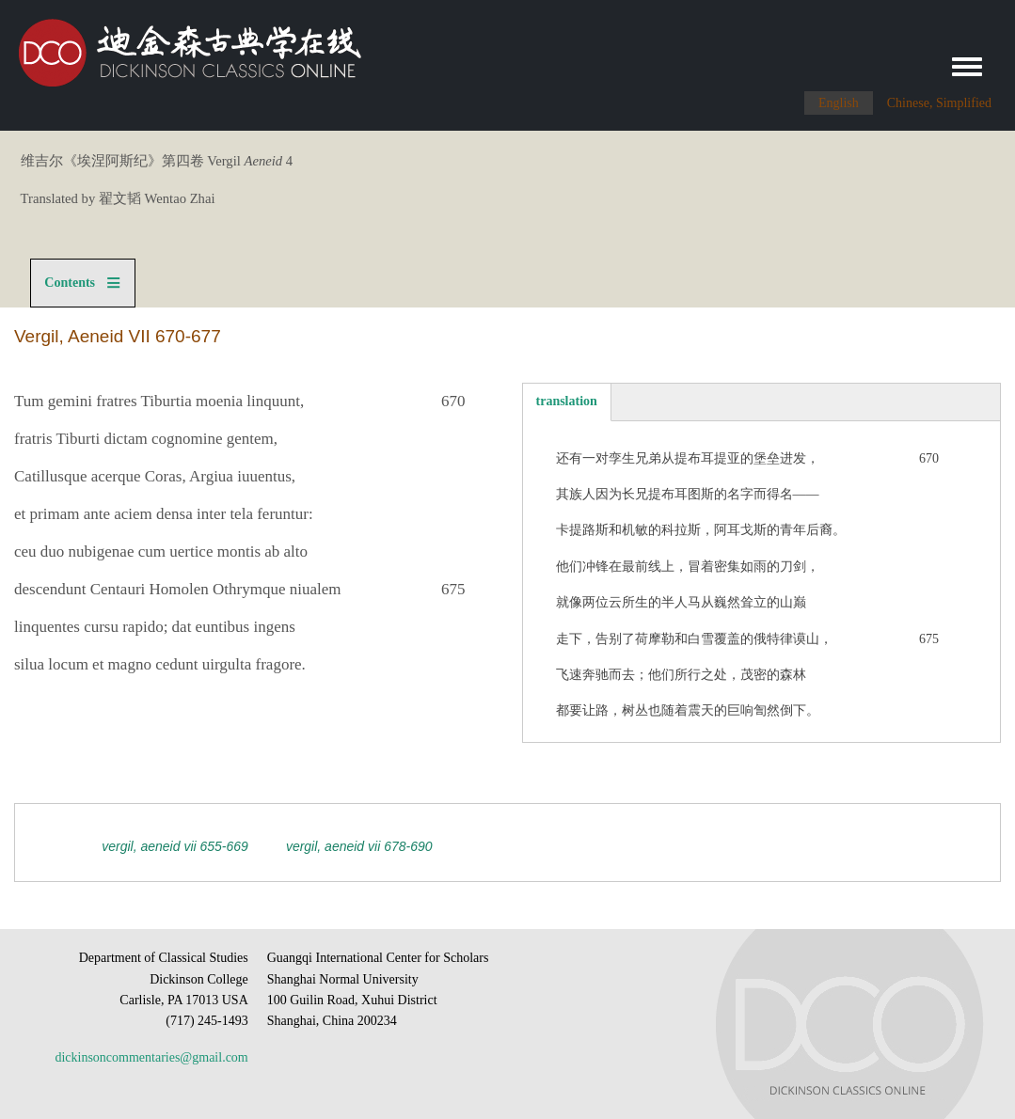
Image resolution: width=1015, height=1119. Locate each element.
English (838, 103)
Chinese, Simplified (939, 103)
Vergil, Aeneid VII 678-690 (359, 846)
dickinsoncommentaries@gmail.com (151, 1057)
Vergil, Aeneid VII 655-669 (175, 846)
